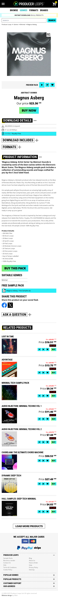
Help (30, 565)
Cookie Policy (7, 570)
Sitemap (31, 570)
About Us (32, 560)
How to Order (33, 563)
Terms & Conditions (10, 567)
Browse (14, 10)
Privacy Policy (33, 567)
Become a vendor (9, 560)
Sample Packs (8, 558)
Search (51, 20)
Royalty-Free (16, 133)
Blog (30, 558)
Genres (23, 10)
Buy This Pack (15, 268)
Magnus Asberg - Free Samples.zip (18, 291)
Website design (7, 595)
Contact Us (7, 563)
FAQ (4, 565)
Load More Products (29, 526)
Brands (44, 10)
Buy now (29, 110)
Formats (33, 10)
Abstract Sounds (29, 93)
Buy (53, 349)
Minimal (4, 280)
